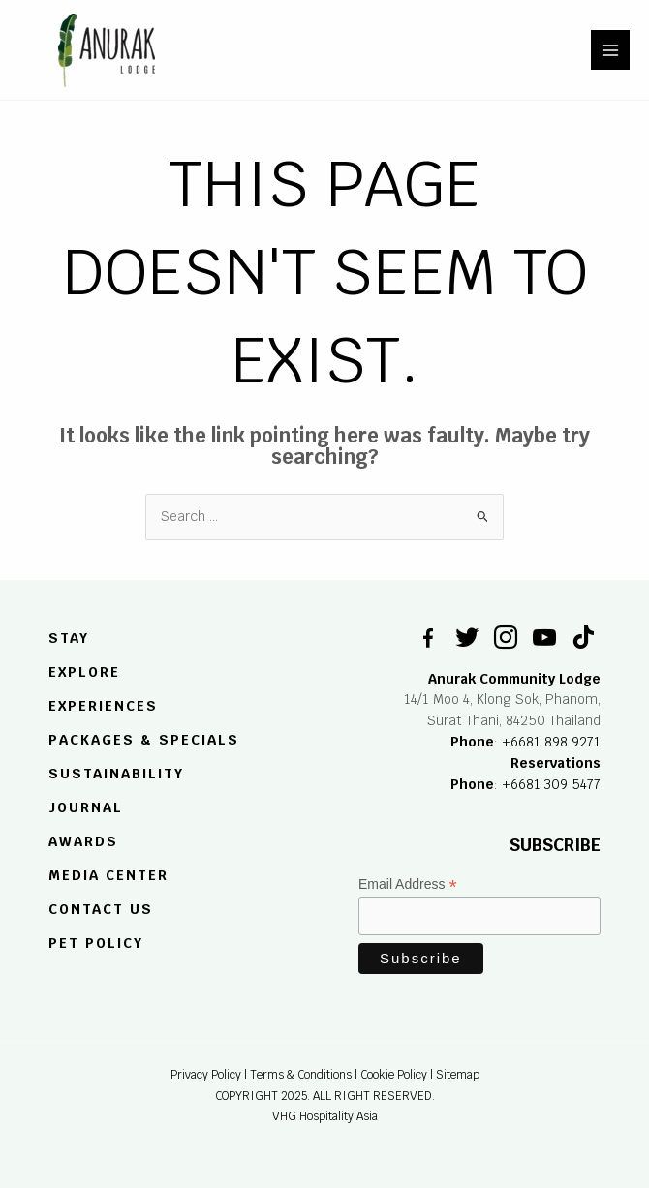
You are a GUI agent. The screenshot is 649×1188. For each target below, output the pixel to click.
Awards (83, 841)
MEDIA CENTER (108, 875)
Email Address (407, 884)
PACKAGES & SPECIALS (143, 739)
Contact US (100, 909)
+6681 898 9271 (551, 741)
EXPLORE (84, 673)
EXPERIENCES (103, 706)
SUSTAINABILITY (116, 774)
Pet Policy (95, 943)
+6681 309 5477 (551, 784)
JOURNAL (85, 807)
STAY (68, 639)
